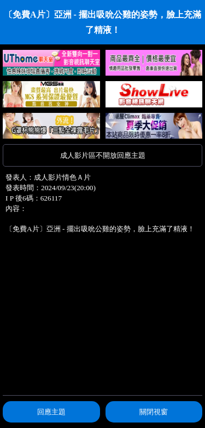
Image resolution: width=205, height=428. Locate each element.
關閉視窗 (153, 412)
